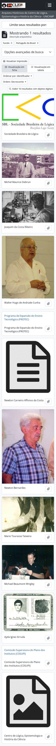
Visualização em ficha (14, 69)
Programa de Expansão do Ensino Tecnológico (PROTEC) (23, 317)
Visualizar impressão (15, 61)
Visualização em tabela (40, 69)
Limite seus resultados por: (28, 25)
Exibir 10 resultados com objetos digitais (31, 88)
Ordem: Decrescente (13, 81)
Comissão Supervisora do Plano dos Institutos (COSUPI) (24, 651)
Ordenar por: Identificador (16, 75)
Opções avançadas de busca (23, 52)
